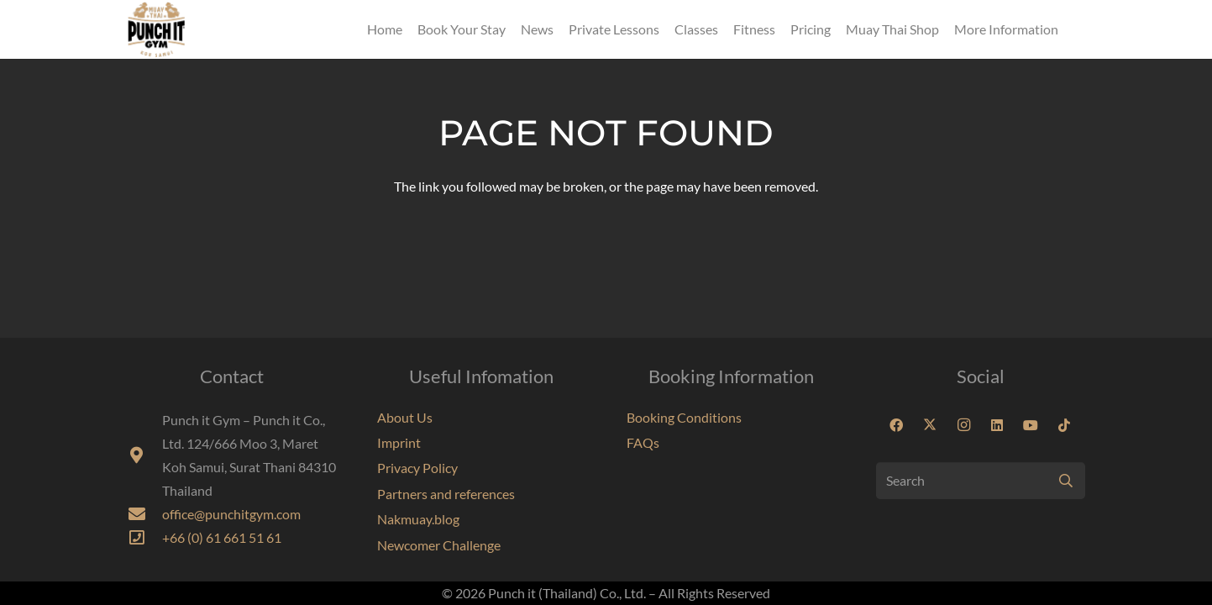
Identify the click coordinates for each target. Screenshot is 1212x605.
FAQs (643, 442)
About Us (405, 417)
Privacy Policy (417, 468)
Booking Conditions (684, 417)
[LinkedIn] (997, 425)
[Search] (980, 481)
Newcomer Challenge (439, 545)
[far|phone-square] (145, 537)
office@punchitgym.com (231, 514)
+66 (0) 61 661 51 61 (221, 537)
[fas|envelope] (145, 514)
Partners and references (446, 494)
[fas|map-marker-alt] (145, 455)
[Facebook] (896, 425)
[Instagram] (963, 425)
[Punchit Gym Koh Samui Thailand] (156, 29)
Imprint (399, 442)
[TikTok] (1064, 425)
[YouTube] (1030, 425)
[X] (930, 425)
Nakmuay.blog (418, 519)
